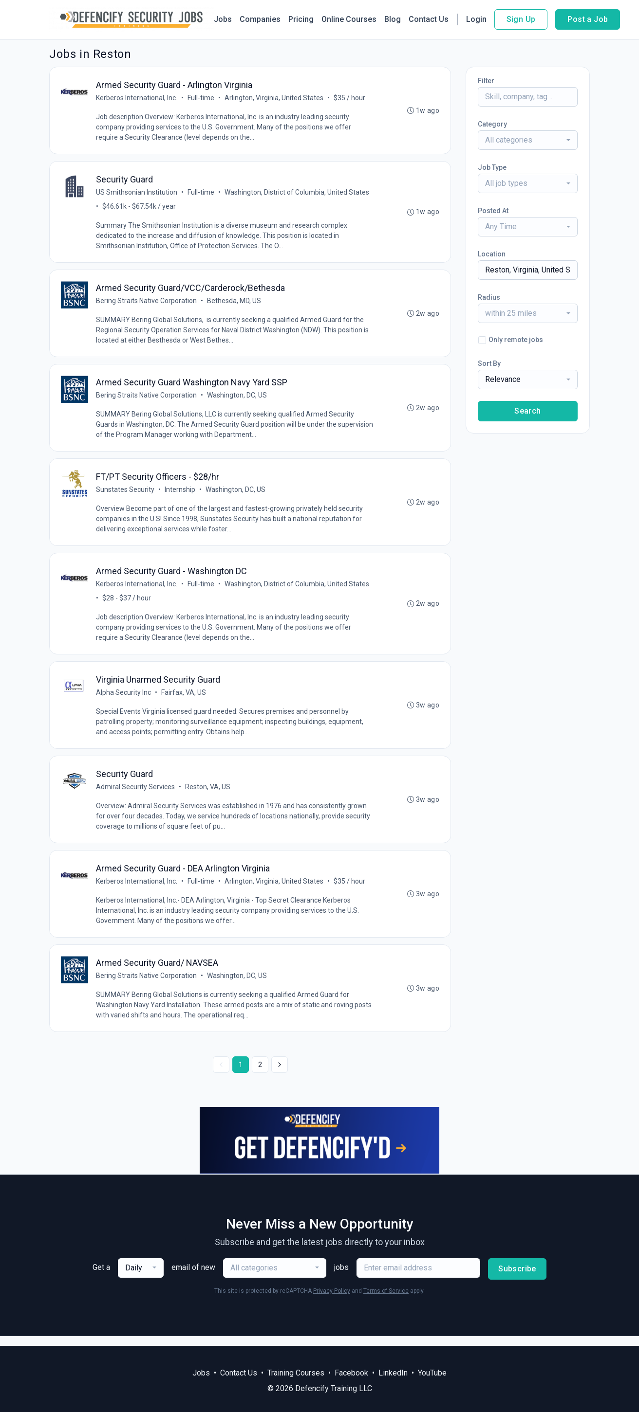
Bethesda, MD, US (234, 303)
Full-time (201, 98)
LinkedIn (393, 1372)
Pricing (301, 19)
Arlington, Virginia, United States (274, 98)
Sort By (489, 363)
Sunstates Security (125, 494)
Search (527, 411)
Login (476, 19)
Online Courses (348, 19)
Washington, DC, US (237, 398)
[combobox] (528, 140)
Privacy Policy (331, 1300)
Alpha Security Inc (123, 699)
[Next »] (279, 1074)
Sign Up (521, 19)
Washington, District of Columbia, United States (297, 194)
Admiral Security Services (135, 794)
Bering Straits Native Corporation (146, 303)
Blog (392, 19)
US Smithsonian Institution (137, 194)
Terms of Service (386, 1300)
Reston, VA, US (208, 794)
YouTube (432, 1372)
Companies (260, 19)
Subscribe (517, 1278)
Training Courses (295, 1372)
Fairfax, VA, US (184, 699)
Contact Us (429, 19)
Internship (180, 494)
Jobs (223, 19)
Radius (489, 297)
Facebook (351, 1372)
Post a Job (587, 19)
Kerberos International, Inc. (137, 98)
